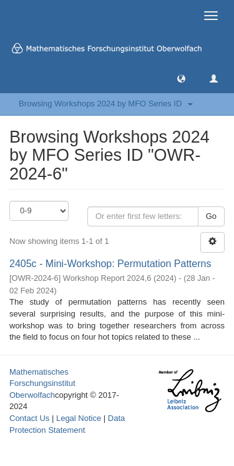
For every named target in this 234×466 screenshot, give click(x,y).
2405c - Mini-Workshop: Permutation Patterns (110, 263)
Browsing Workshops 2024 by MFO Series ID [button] (106, 103)
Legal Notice (78, 418)
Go (211, 216)
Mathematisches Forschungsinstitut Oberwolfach (42, 383)
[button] (181, 78)
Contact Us (29, 418)
